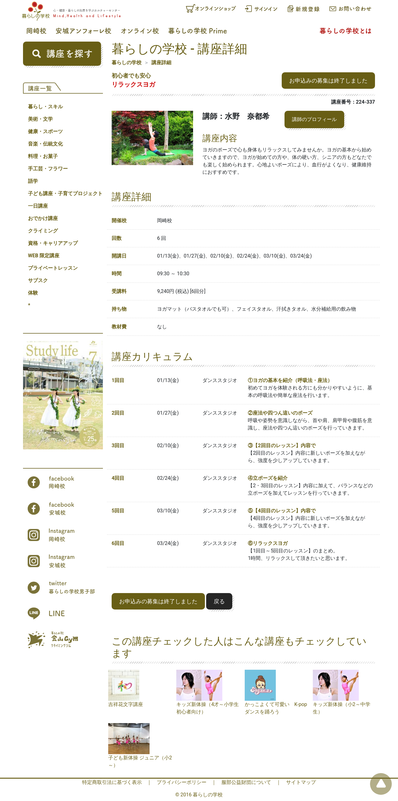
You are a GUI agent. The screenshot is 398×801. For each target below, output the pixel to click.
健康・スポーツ (45, 131)
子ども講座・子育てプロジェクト (65, 193)
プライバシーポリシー (181, 782)
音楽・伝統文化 (45, 144)
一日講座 (38, 206)
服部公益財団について (246, 782)
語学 (33, 181)
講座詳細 (161, 62)
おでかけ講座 (43, 218)
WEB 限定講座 (43, 256)
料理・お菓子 (43, 156)
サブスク (38, 280)
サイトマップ (301, 782)
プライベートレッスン (53, 268)
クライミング (43, 231)
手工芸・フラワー (48, 169)
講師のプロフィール (314, 119)
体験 (33, 293)
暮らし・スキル (45, 107)
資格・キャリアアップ (53, 243)
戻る (219, 601)
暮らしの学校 (126, 62)
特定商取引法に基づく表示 (112, 782)
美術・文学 (40, 119)
